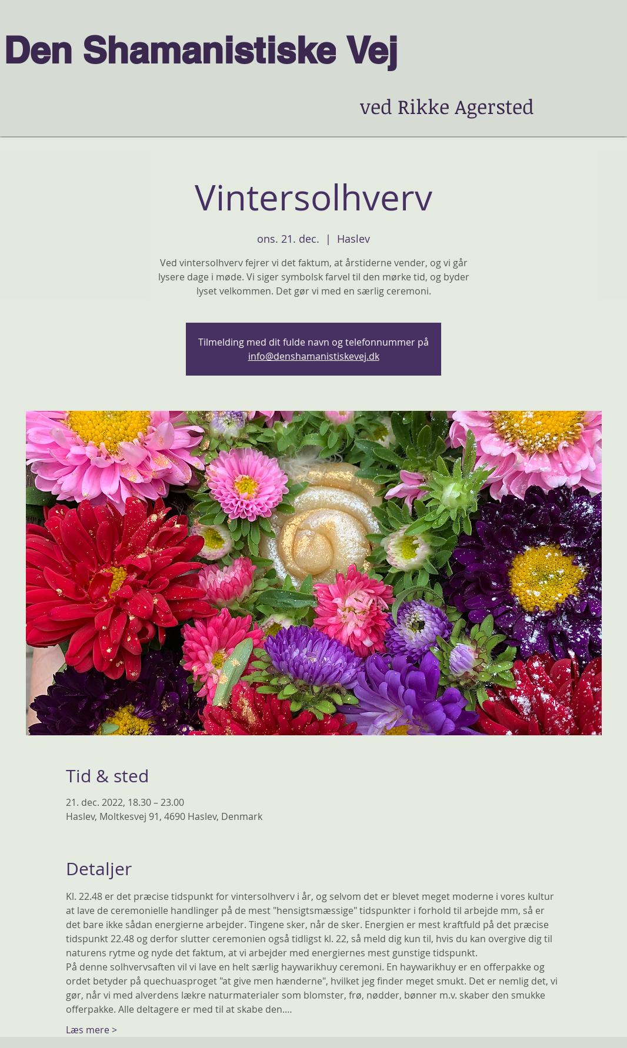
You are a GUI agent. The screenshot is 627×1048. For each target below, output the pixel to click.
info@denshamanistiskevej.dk (313, 356)
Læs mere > (91, 1029)
